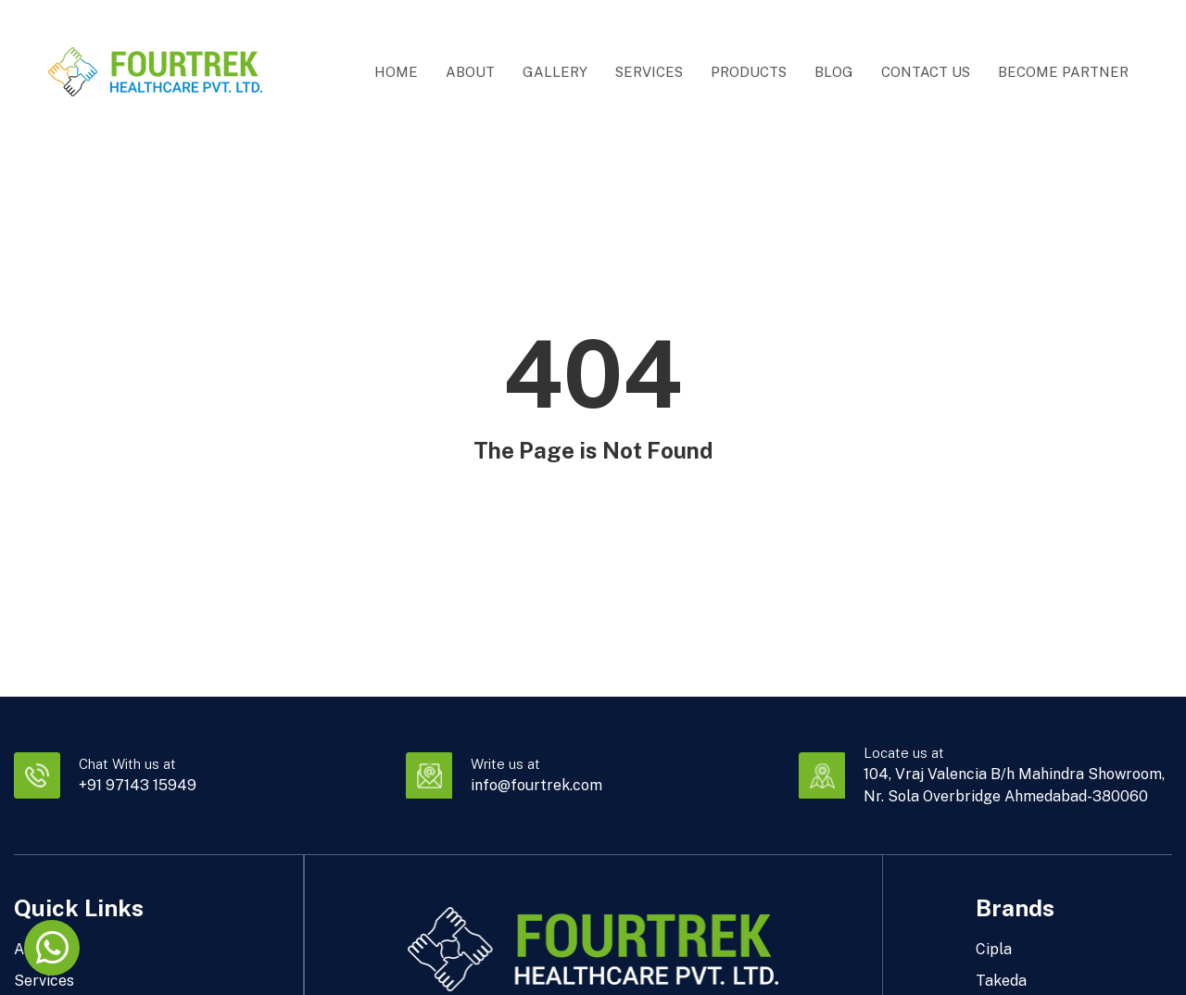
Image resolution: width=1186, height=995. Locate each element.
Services (649, 72)
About (470, 72)
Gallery (555, 72)
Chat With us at (127, 764)
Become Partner (1063, 72)
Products (749, 72)
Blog (833, 72)
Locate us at (904, 753)
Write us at (505, 764)
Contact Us (925, 72)
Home (396, 72)
